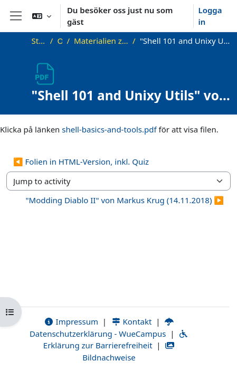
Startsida (39, 40)
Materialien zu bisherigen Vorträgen (101, 40)
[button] (41, 16)
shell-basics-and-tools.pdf (109, 129)
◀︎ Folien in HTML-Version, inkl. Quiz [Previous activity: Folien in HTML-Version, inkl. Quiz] (81, 161)
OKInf (59, 40)
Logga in (210, 16)
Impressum (71, 321)
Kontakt (131, 321)
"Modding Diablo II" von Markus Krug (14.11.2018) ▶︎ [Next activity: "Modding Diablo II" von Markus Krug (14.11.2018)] (124, 200)
